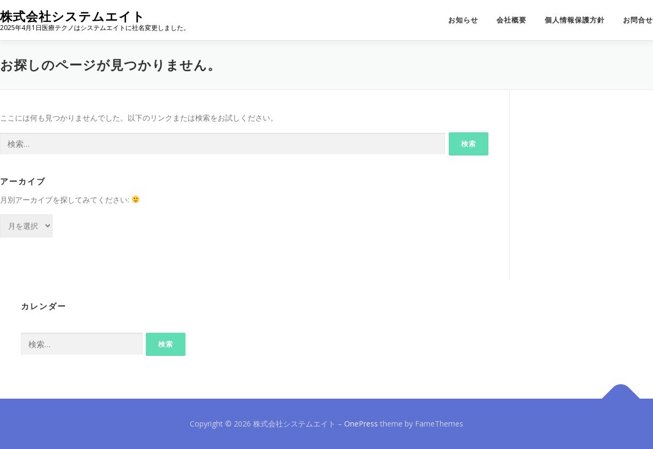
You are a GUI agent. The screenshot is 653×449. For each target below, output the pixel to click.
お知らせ (463, 20)
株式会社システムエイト (72, 16)
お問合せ (638, 20)
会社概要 (511, 20)
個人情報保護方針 (575, 20)
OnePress (361, 423)
